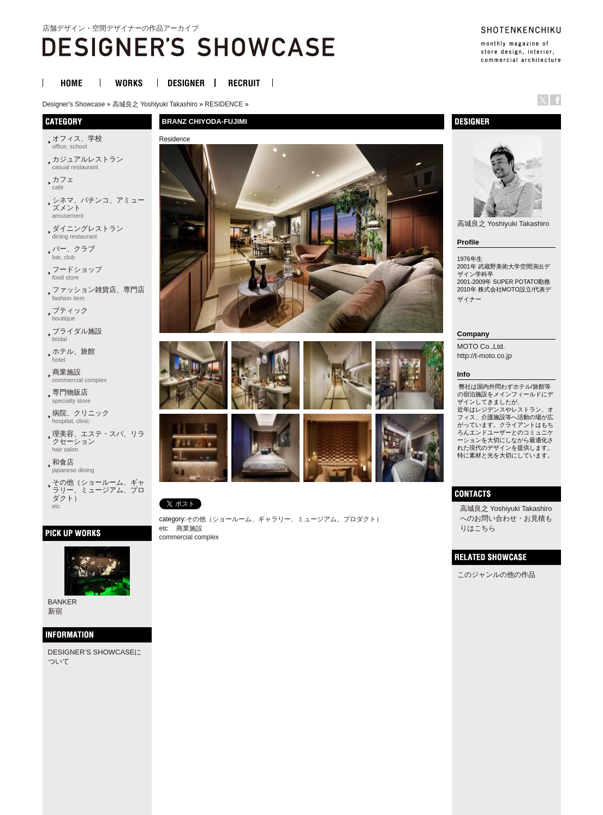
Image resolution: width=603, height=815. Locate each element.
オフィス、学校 (77, 142)
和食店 (73, 465)
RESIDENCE (224, 104)
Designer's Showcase (74, 104)
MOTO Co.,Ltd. (481, 346)
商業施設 (79, 375)
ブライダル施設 (77, 334)
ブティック (70, 314)
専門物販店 (71, 395)
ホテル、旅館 (73, 354)
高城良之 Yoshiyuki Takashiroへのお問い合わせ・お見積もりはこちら (506, 518)
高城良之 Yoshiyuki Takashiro (155, 104)
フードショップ (77, 273)
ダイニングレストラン (87, 232)
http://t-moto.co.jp (484, 356)
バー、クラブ (73, 252)
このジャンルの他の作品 (496, 574)
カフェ (63, 183)
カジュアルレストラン (87, 162)
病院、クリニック (80, 416)
